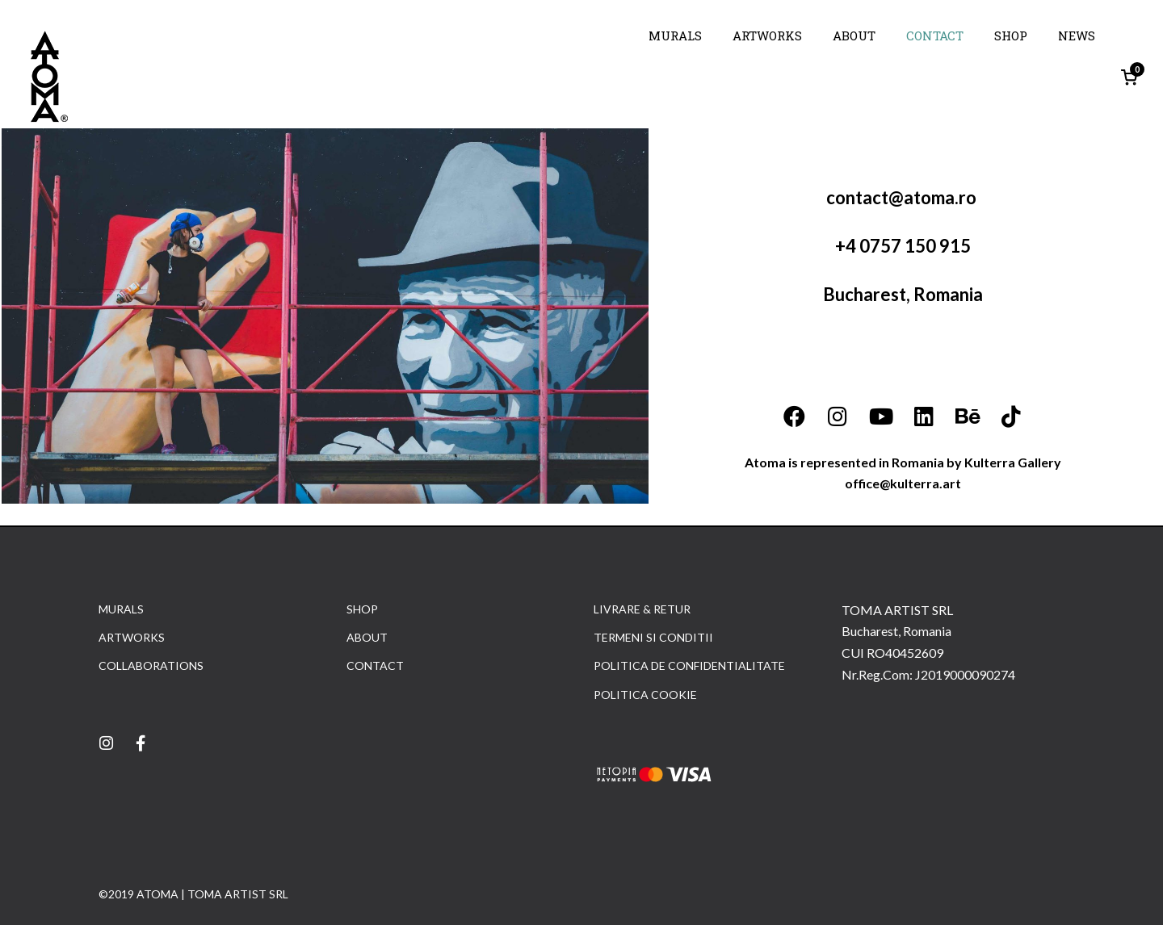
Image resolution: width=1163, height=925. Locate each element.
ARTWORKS (767, 35)
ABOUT (854, 35)
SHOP (1010, 35)
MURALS (675, 35)
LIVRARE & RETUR (642, 609)
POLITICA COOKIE (645, 694)
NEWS (1076, 35)
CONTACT (935, 35)
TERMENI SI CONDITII (653, 637)
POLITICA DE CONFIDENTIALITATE (689, 665)
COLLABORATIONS (151, 665)
